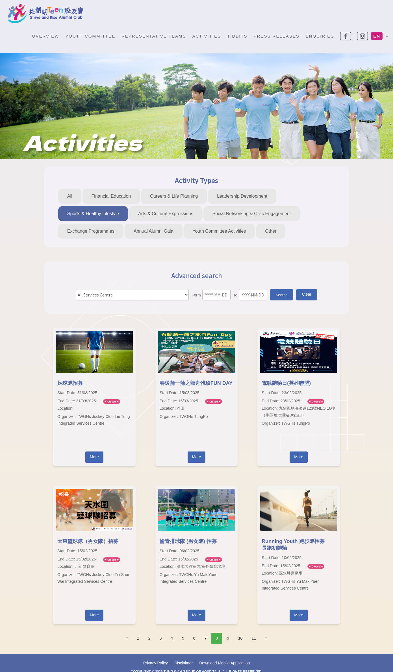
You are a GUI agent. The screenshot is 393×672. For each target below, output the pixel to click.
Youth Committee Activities (219, 231)
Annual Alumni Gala (153, 231)
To (235, 295)
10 (240, 638)
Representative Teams (153, 36)
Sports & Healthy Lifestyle (93, 213)
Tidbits (237, 36)
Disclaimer (183, 664)
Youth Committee (90, 36)
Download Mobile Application (224, 664)
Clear (306, 294)
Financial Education (111, 196)
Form (196, 295)
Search (281, 295)
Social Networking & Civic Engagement (251, 213)
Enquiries (320, 36)
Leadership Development (242, 196)
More (94, 457)
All (69, 196)
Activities (206, 36)
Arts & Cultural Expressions (165, 213)
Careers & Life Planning (174, 196)
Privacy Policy (155, 664)
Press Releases (276, 36)
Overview (45, 36)
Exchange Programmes (90, 231)
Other (270, 231)
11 (254, 638)
